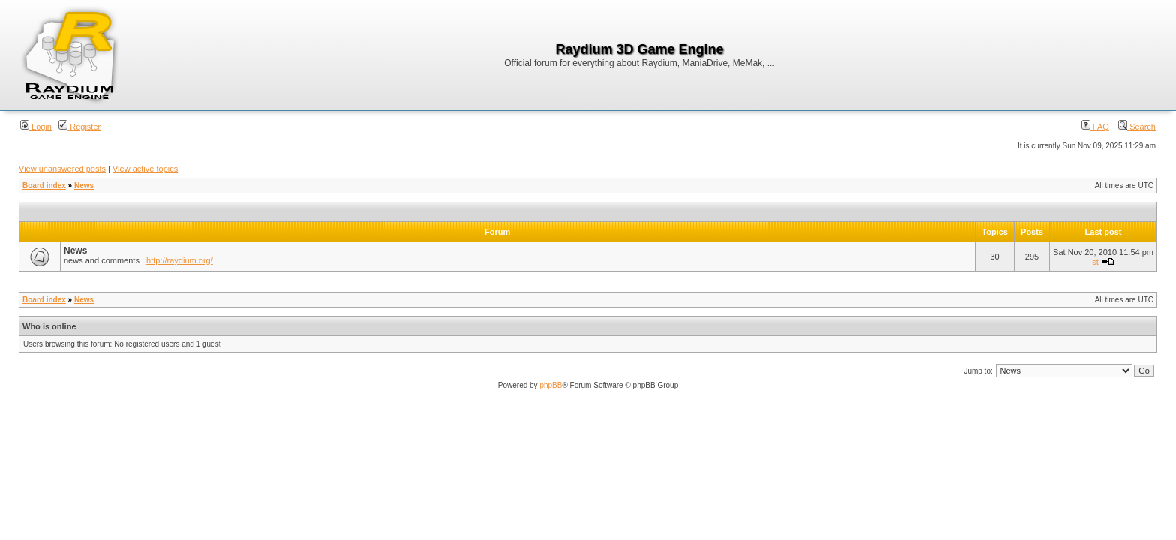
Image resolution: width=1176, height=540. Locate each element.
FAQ (1095, 126)
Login (36, 126)
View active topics (145, 168)
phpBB (550, 385)
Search (1137, 126)
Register (79, 126)
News (84, 186)
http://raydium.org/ (179, 260)
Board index (44, 186)
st (1095, 261)
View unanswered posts (62, 168)
